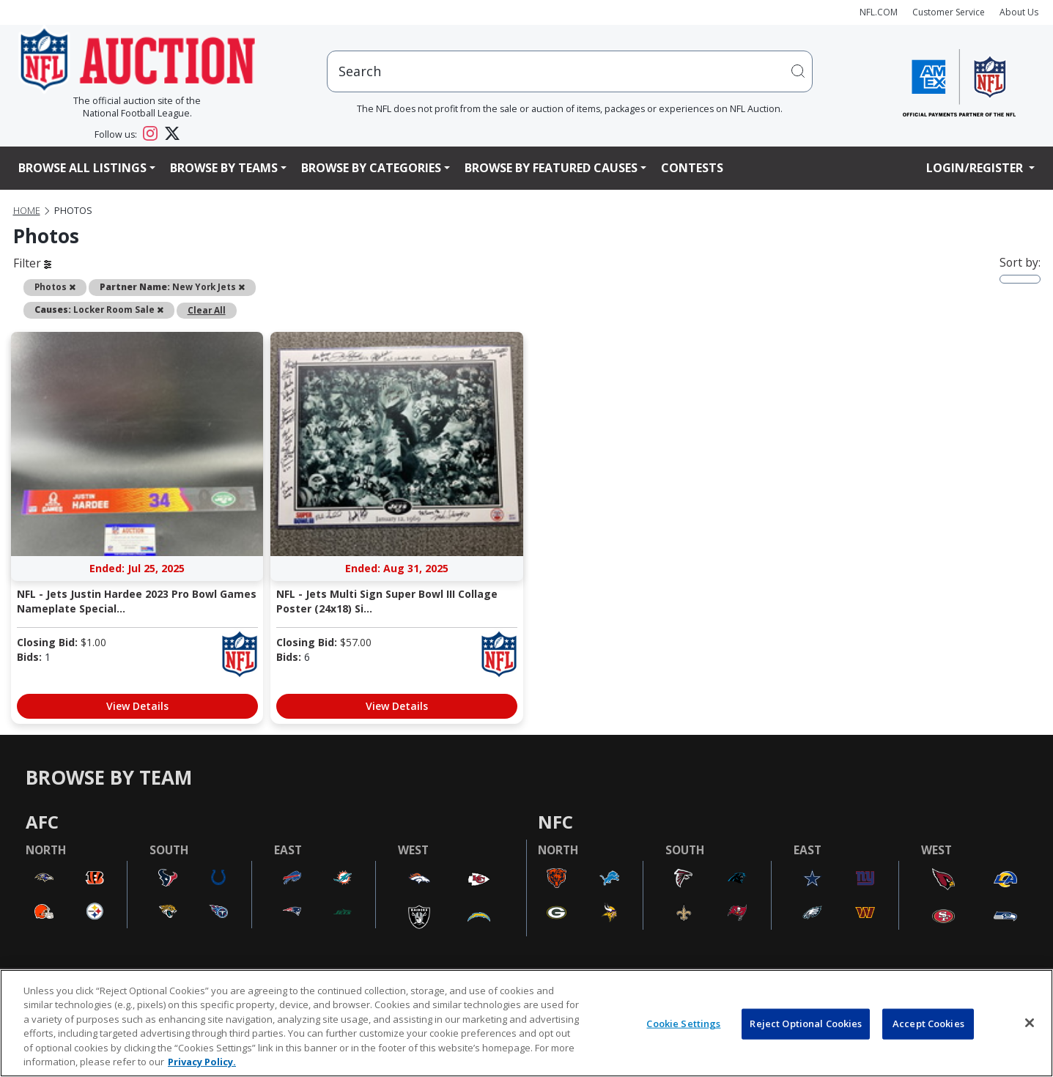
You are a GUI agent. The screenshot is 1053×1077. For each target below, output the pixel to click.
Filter (32, 263)
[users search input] (570, 71)
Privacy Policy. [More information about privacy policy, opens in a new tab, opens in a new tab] (202, 1061)
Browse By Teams (224, 168)
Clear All (207, 310)
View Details (137, 706)
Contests (692, 168)
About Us (1019, 12)
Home (26, 210)
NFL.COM (879, 12)
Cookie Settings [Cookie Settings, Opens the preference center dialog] (683, 1023)
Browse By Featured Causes (551, 168)
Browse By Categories (371, 168)
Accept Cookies (928, 1023)
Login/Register (976, 168)
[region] (526, 1023)
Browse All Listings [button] (82, 168)
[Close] (1029, 1023)
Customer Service (948, 12)
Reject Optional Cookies (806, 1023)
